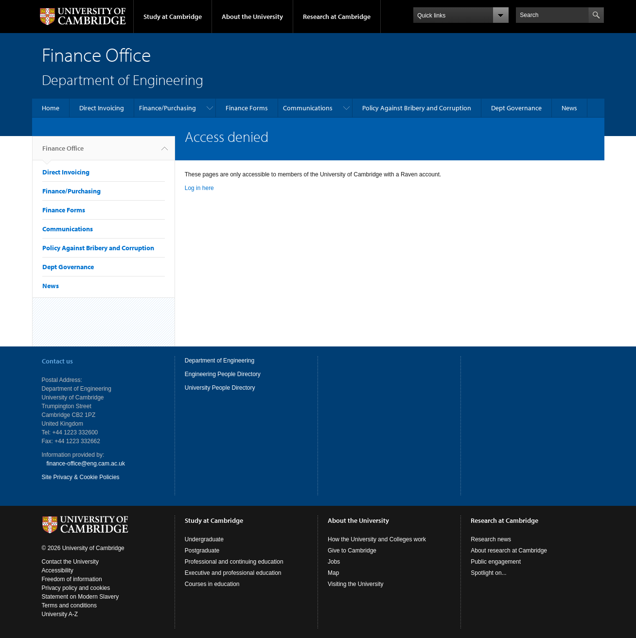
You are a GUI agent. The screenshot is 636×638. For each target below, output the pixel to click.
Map (333, 572)
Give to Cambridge (352, 550)
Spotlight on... (488, 572)
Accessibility (57, 570)
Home (50, 107)
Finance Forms (247, 107)
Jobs (334, 561)
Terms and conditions (69, 605)
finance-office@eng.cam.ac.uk (86, 463)
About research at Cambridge (509, 550)
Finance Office (63, 152)
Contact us (57, 361)
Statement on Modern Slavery (80, 596)
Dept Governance (516, 107)
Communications (308, 107)
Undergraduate (204, 539)
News (569, 107)
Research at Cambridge (337, 16)
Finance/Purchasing (167, 107)
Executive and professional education (233, 572)
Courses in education (212, 584)
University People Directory (220, 387)
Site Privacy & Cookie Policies (81, 477)
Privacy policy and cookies (76, 588)
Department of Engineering (219, 360)
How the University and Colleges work (377, 539)
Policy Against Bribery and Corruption (416, 107)
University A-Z (60, 614)
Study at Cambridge (172, 16)
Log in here (199, 188)
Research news (491, 539)
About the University (252, 16)
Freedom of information (72, 579)
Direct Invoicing (101, 107)
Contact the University (70, 561)
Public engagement (496, 561)
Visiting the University (356, 584)
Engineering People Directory (223, 374)
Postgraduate (202, 550)
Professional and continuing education (234, 561)
